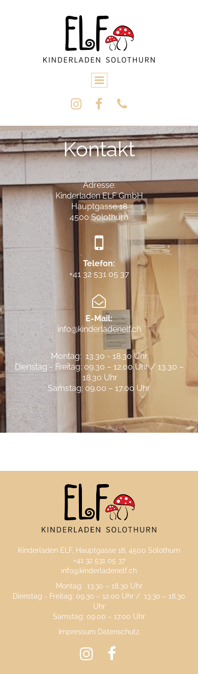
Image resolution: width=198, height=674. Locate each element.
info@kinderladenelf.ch (99, 571)
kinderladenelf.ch (109, 329)
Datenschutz (118, 632)
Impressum (77, 632)
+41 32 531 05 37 (99, 274)
